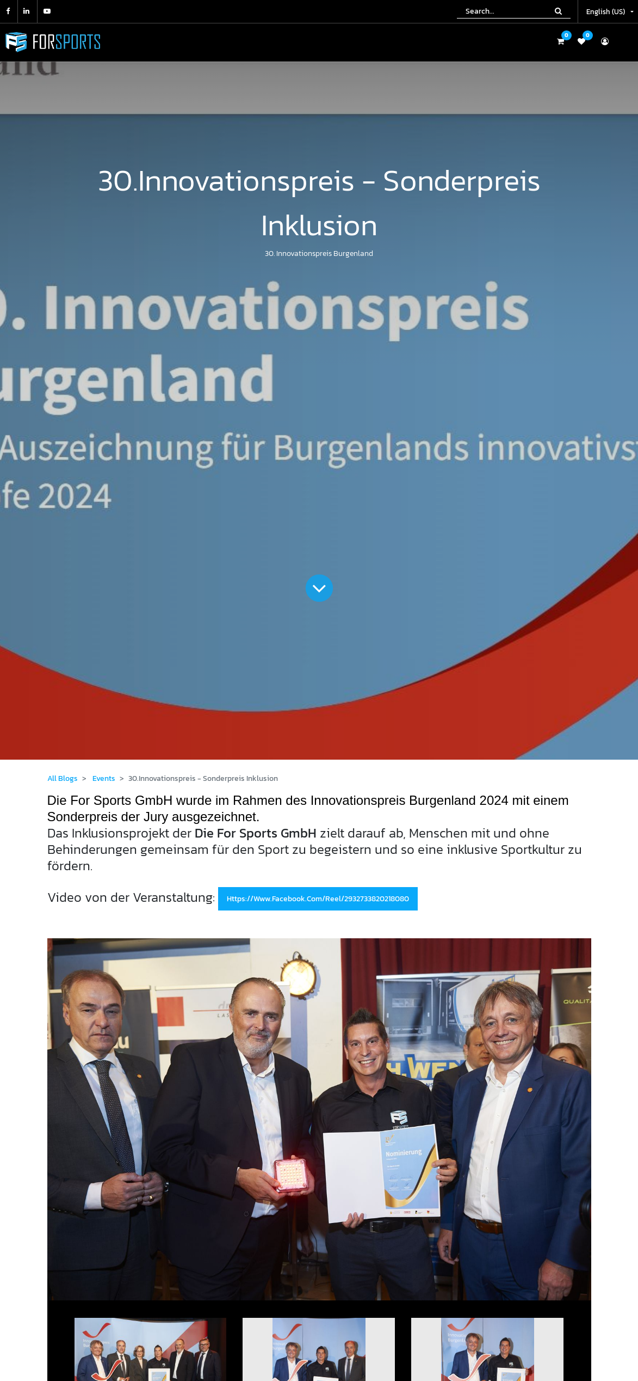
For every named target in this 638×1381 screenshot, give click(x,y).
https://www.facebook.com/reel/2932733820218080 (318, 899)
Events (103, 778)
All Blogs (62, 778)
